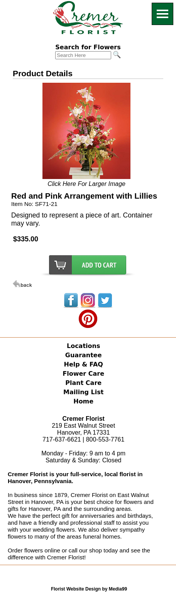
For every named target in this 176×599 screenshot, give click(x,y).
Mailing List (83, 392)
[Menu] (162, 14)
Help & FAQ (83, 364)
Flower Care (83, 373)
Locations (83, 346)
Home (83, 401)
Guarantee (83, 355)
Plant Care (83, 383)
